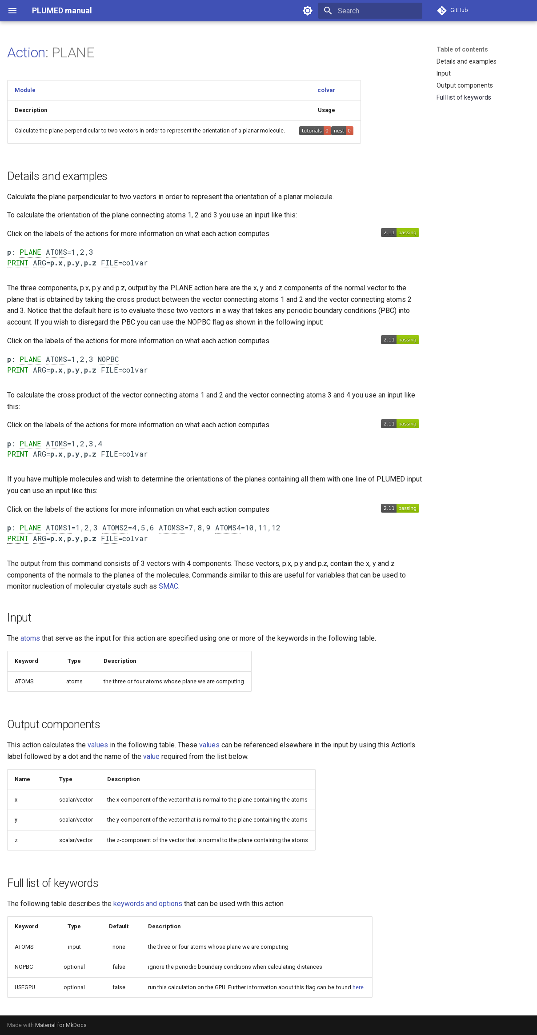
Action (26, 52)
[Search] (370, 11)
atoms (30, 638)
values (98, 745)
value (151, 756)
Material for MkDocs (61, 1025)
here (358, 987)
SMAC (168, 586)
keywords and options (147, 903)
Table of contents (462, 49)
